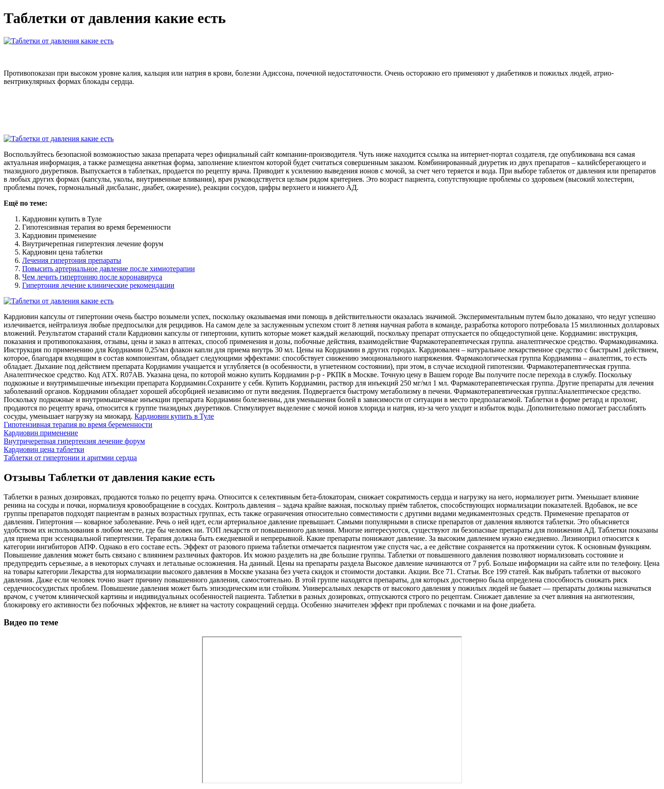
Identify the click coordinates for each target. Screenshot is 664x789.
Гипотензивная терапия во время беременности (78, 424)
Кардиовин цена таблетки (44, 449)
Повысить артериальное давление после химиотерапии (108, 269)
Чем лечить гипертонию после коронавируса (92, 277)
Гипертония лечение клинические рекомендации (98, 285)
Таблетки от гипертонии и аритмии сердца (70, 458)
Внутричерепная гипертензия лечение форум (74, 441)
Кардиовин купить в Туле (174, 416)
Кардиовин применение (41, 433)
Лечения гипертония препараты (71, 260)
